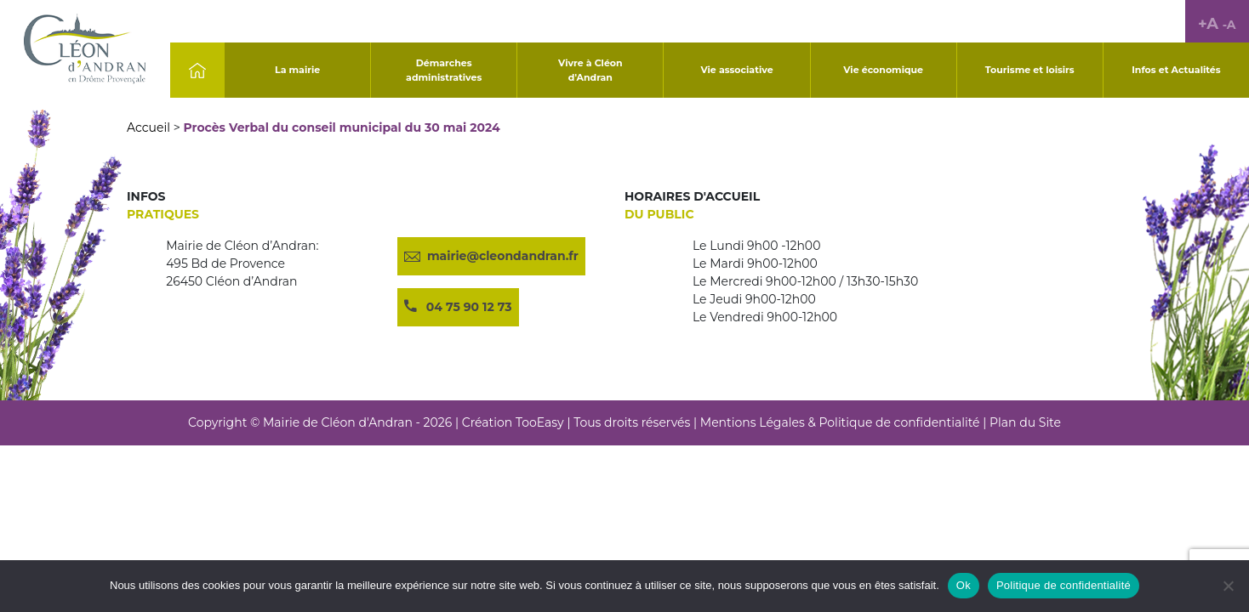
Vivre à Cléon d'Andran (590, 70)
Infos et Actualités (1176, 70)
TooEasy (540, 422)
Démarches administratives (444, 70)
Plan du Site (1025, 422)
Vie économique (883, 70)
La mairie (297, 70)
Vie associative (736, 70)
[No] (1227, 585)
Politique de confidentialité (898, 422)
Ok (963, 585)
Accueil (148, 127)
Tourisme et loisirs (1030, 70)
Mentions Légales (752, 422)
